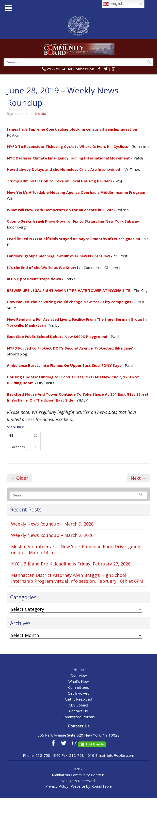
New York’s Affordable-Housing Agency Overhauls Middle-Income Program (76, 192)
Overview (78, 675)
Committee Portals (79, 716)
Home (78, 669)
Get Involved (79, 693)
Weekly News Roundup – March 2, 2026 (52, 535)
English (113, 4)
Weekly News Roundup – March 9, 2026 (52, 524)
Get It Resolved (78, 699)
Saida (42, 114)
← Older (19, 478)
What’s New (78, 681)
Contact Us (78, 710)
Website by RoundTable (91, 786)
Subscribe (85, 68)
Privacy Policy (56, 786)
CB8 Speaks (79, 705)
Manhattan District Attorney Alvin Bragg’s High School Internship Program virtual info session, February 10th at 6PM (77, 578)
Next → (138, 478)
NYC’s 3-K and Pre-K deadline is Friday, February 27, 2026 (70, 564)
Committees (78, 687)
